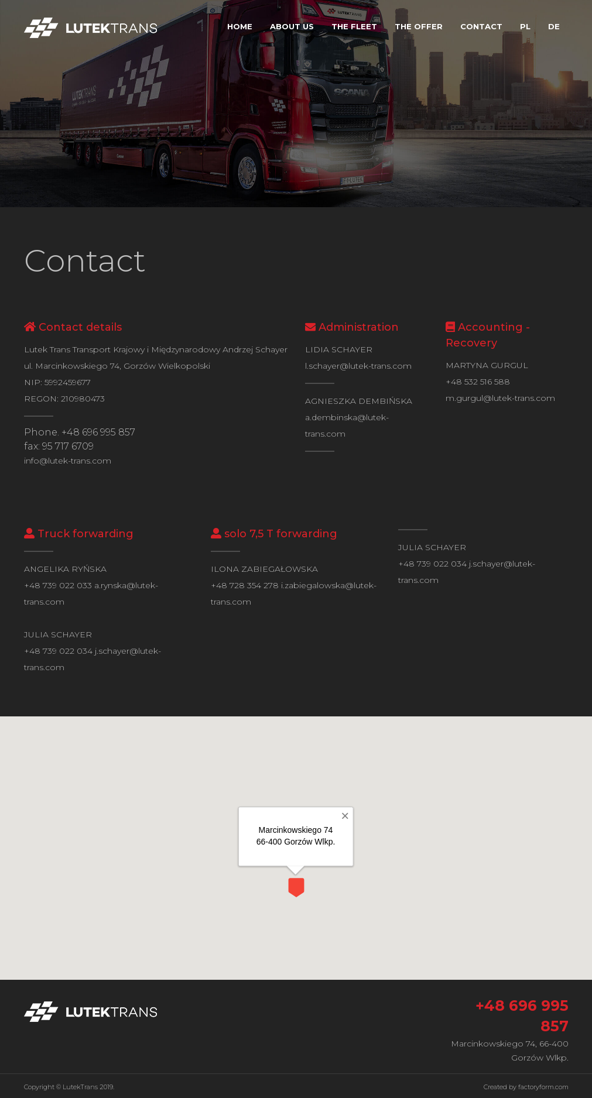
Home (239, 26)
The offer (419, 26)
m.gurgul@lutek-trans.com (500, 398)
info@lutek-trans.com (67, 460)
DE (554, 26)
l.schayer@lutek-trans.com (358, 366)
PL (525, 26)
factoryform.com (543, 1087)
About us (292, 26)
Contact (481, 26)
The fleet (354, 26)
